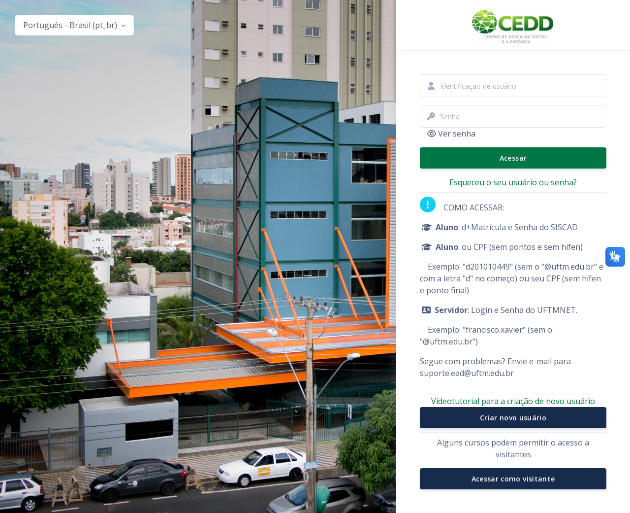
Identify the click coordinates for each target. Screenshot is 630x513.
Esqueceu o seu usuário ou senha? (513, 182)
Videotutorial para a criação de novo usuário (513, 401)
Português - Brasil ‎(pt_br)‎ (71, 25)
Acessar (513, 158)
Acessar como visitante (513, 478)
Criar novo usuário (513, 417)
